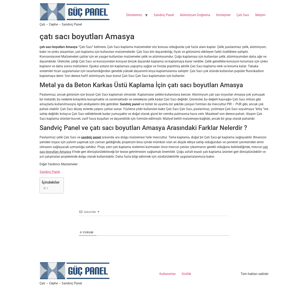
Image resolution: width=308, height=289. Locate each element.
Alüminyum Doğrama (195, 15)
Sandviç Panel (164, 15)
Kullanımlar (167, 274)
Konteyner (223, 15)
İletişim (260, 15)
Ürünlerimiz (134, 15)
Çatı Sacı (243, 15)
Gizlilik (186, 274)
